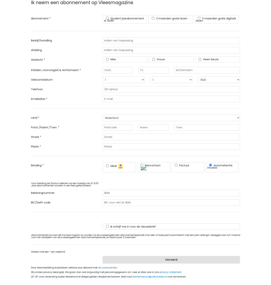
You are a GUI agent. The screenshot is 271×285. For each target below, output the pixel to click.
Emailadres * (39, 99)
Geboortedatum (42, 80)
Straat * (36, 137)
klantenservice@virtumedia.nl (150, 276)
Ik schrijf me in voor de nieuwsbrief (131, 226)
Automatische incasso (219, 167)
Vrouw (158, 59)
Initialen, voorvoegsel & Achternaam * (56, 70)
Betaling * (37, 165)
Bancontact (150, 167)
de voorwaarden (107, 267)
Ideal (114, 166)
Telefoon (37, 89)
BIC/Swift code (40, 202)
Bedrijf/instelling (41, 40)
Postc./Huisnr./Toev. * (45, 127)
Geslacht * (38, 60)
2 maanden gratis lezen (169, 18)
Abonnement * (41, 18)
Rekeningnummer (43, 193)
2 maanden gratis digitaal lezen (216, 20)
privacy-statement (170, 272)
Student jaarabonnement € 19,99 (124, 20)
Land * (35, 118)
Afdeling (36, 50)
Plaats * (36, 146)
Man (111, 59)
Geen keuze (209, 59)
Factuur (182, 165)
